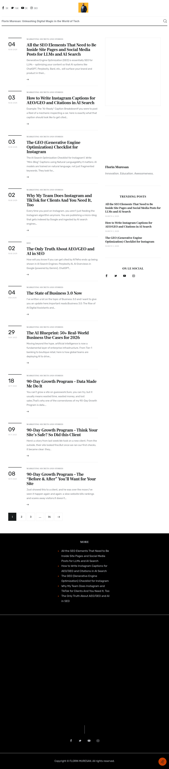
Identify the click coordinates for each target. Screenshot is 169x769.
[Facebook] (5, 8)
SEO (29, 243)
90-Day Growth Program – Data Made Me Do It (62, 384)
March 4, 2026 (112, 216)
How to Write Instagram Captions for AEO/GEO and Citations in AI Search (61, 100)
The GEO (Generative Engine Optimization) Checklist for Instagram (53, 147)
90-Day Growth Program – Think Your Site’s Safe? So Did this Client (62, 432)
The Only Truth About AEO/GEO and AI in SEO (60, 251)
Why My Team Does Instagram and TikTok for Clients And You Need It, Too (59, 200)
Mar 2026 (12, 49)
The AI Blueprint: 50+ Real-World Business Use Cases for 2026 (58, 335)
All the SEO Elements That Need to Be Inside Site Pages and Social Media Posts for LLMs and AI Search (61, 49)
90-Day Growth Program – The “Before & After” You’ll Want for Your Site (61, 479)
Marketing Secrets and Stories (45, 39)
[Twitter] (15, 8)
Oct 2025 (12, 386)
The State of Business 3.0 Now (54, 293)
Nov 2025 (12, 337)
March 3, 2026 (112, 231)
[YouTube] (25, 8)
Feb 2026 (12, 298)
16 (50, 515)
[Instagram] (34, 8)
